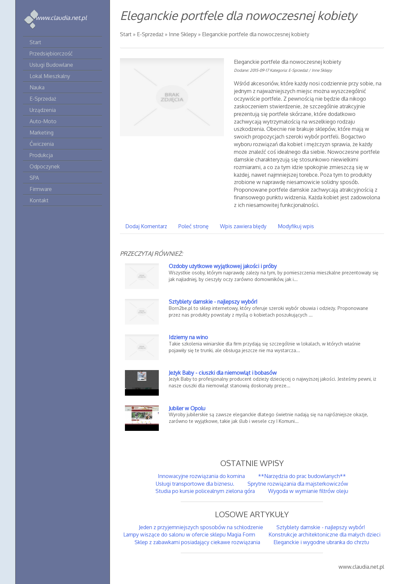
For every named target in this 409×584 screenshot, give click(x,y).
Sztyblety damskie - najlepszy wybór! (213, 301)
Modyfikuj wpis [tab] (296, 226)
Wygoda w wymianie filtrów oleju (308, 491)
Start (126, 34)
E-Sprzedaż (150, 34)
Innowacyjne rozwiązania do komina (201, 476)
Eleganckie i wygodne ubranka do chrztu (321, 542)
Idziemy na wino (188, 337)
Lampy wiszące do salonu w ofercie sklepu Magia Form (189, 534)
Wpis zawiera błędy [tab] (243, 226)
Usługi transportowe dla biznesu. (195, 483)
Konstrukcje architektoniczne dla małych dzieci (324, 534)
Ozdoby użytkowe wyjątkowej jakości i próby (223, 266)
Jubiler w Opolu (187, 408)
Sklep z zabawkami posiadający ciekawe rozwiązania (197, 542)
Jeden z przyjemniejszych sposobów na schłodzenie (201, 527)
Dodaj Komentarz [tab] (146, 226)
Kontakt (39, 200)
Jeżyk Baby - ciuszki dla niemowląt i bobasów (223, 372)
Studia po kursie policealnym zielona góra (205, 491)
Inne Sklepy (183, 34)
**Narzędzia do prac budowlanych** (302, 476)
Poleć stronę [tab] (193, 226)
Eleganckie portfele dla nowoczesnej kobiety (255, 34)
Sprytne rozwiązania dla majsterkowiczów (298, 483)
